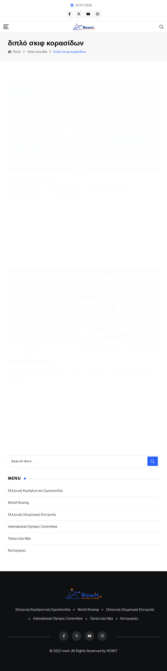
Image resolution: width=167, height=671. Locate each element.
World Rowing (18, 503)
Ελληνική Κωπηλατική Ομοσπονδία (35, 491)
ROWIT (112, 651)
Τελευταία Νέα (19, 538)
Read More (25, 252)
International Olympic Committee (32, 526)
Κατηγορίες (17, 550)
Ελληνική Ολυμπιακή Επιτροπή (32, 515)
